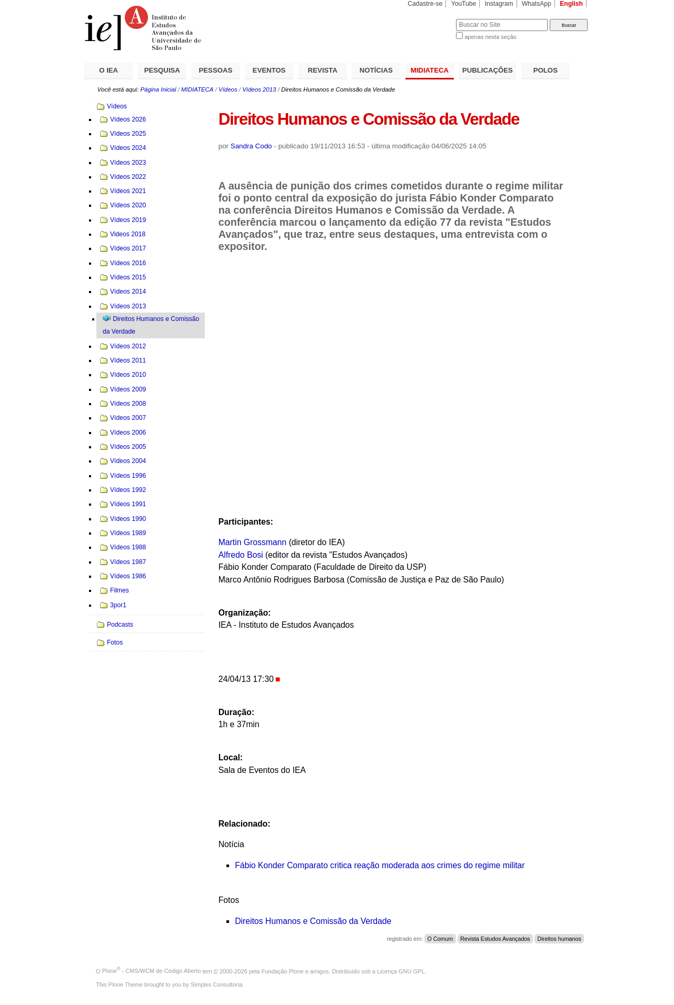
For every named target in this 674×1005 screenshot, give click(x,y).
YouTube (464, 3)
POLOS (545, 70)
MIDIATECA (430, 70)
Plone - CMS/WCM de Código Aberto (151, 971)
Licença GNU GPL (400, 971)
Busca (430, 18)
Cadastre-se (425, 3)
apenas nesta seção (490, 37)
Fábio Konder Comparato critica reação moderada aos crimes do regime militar (379, 865)
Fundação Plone (283, 971)
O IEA (108, 70)
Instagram (499, 3)
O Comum (440, 939)
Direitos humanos (559, 939)
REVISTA (323, 70)
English (571, 3)
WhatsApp (536, 3)
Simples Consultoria (216, 984)
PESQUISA (162, 70)
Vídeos (228, 89)
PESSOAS (216, 70)
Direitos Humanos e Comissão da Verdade (313, 921)
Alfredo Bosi (241, 554)
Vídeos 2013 (259, 89)
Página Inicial (158, 89)
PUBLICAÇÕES (487, 70)
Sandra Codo (251, 146)
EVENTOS (269, 70)
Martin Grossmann (252, 542)
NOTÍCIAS (376, 70)
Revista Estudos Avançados (495, 939)
